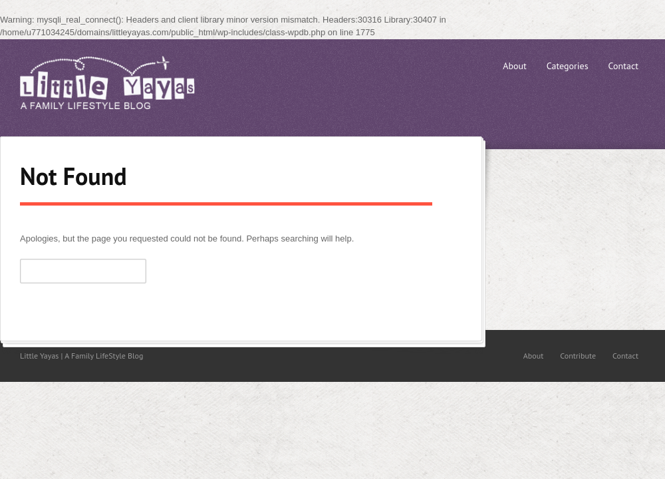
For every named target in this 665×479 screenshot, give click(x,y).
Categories (568, 66)
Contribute (578, 356)
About (515, 66)
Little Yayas (119, 82)
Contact (623, 66)
